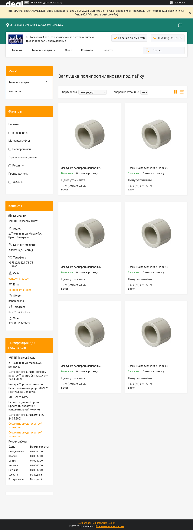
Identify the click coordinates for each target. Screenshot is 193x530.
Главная (17, 50)
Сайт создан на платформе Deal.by (96, 523)
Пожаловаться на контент (110, 526)
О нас (68, 50)
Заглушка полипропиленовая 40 (148, 266)
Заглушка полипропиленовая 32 (81, 266)
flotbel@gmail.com (19, 289)
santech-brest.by (18, 278)
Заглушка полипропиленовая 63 (148, 365)
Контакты (87, 50)
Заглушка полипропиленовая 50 (81, 365)
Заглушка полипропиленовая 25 (148, 168)
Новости (108, 50)
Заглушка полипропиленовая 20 (81, 168)
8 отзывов (180, 2)
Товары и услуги (42, 50)
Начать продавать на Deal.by (46, 2)
